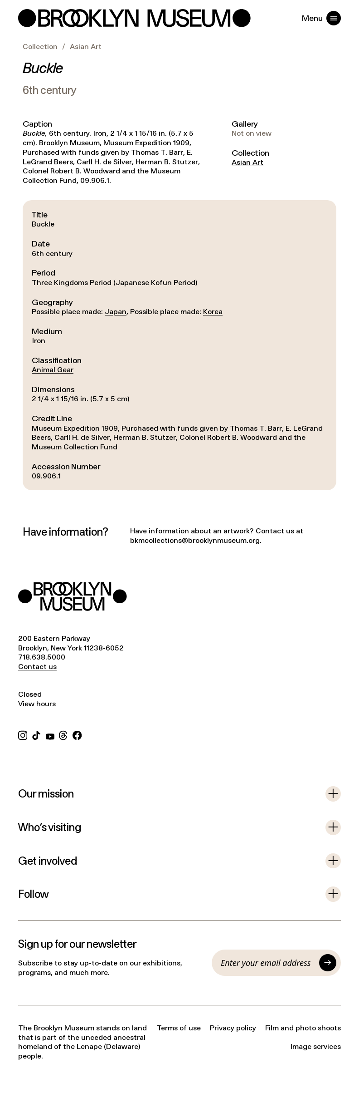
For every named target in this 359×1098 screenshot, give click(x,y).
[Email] (267, 962)
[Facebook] (77, 734)
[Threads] (63, 734)
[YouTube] (50, 734)
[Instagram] (22, 734)
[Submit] (327, 962)
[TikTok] (36, 734)
